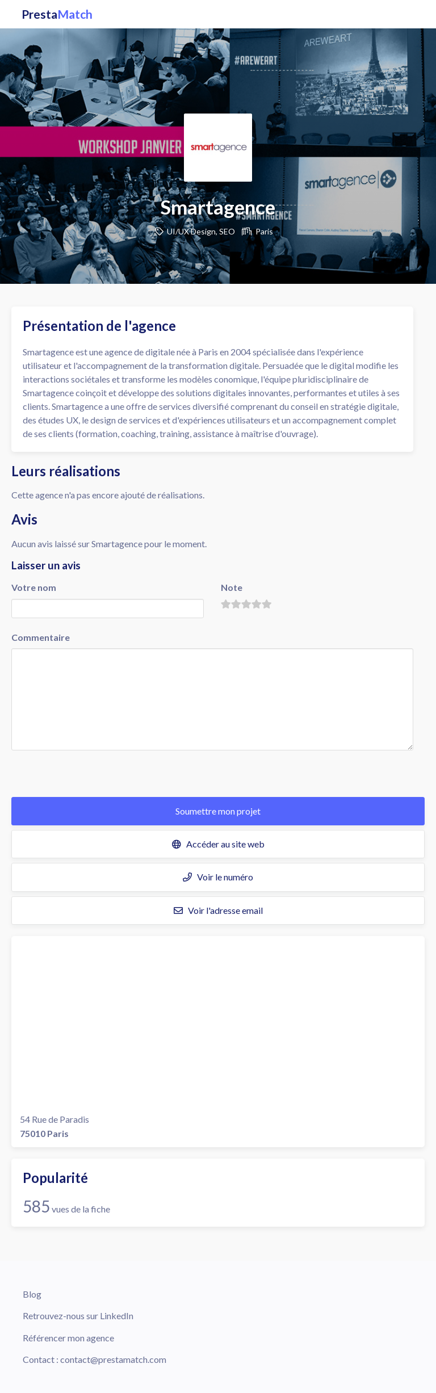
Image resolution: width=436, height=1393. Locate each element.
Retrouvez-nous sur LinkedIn (78, 1315)
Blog (32, 1294)
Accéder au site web (218, 843)
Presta (57, 14)
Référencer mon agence (68, 1337)
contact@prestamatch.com (113, 1359)
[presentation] (97, 775)
